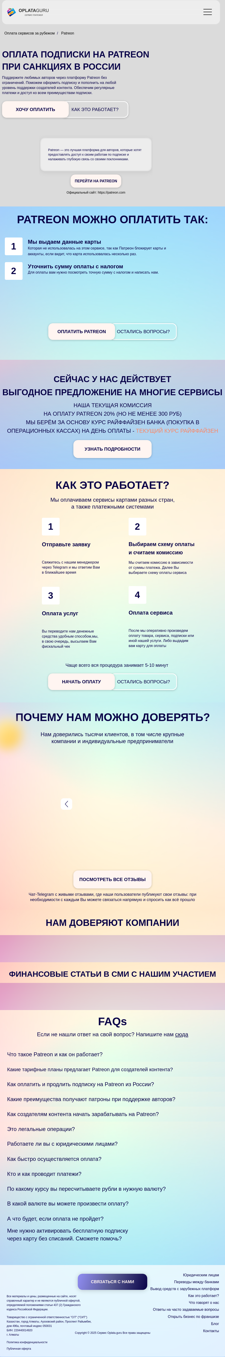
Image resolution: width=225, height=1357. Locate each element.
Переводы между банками (196, 1282)
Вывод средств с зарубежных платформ (184, 1289)
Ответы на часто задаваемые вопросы (186, 1309)
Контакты (211, 1331)
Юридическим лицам (201, 1275)
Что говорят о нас (204, 1303)
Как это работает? (203, 1296)
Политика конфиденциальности (27, 1342)
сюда (181, 1034)
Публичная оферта (19, 1348)
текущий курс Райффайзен (177, 431)
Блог (215, 1324)
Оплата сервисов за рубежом (29, 33)
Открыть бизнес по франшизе (193, 1317)
